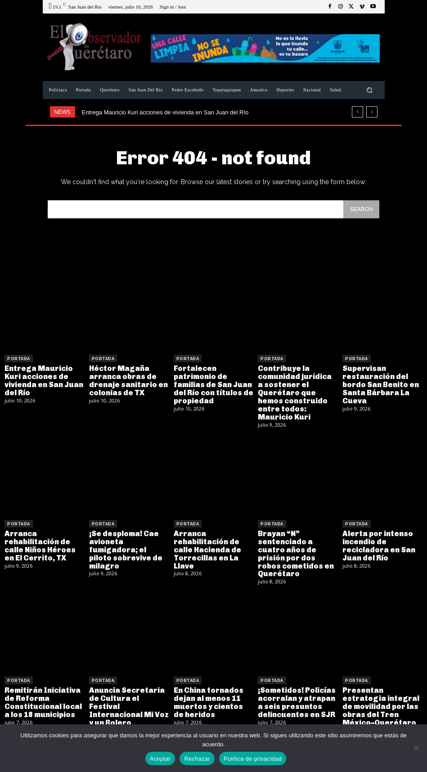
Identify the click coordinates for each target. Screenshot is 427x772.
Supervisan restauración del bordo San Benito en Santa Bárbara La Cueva (380, 384)
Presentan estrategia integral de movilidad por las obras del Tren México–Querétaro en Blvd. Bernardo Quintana (379, 712)
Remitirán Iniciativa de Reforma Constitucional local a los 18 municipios (43, 700)
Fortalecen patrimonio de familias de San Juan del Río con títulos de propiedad (213, 384)
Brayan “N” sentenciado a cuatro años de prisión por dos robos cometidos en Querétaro (295, 552)
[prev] (357, 111)
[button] (369, 90)
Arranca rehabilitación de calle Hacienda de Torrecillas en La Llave (206, 548)
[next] (372, 111)
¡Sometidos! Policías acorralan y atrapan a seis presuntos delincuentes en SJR (296, 700)
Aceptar (160, 758)
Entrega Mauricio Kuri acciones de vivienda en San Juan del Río (165, 112)
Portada (18, 359)
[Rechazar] (415, 748)
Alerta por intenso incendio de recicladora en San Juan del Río (378, 544)
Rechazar (197, 758)
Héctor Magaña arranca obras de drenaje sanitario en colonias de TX (127, 380)
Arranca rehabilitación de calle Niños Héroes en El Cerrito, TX (39, 544)
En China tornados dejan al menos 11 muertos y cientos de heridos (213, 700)
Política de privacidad (253, 758)
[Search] (361, 209)
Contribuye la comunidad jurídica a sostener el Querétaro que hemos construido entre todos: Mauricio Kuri (297, 392)
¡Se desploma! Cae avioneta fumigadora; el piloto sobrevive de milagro (129, 544)
